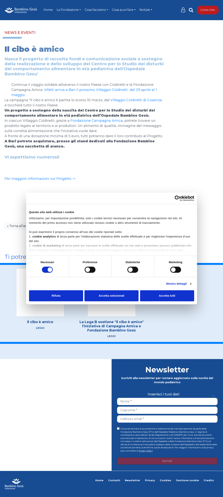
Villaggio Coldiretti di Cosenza (136, 100)
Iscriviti (167, 461)
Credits (209, 480)
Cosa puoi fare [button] (122, 10)
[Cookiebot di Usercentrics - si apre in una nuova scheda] (177, 198)
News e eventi (20, 32)
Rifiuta (56, 295)
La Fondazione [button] (68, 10)
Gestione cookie (187, 480)
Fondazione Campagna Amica (97, 121)
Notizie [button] (144, 10)
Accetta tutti (167, 295)
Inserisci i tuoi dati (163, 394)
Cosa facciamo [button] (95, 10)
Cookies (165, 480)
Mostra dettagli (176, 283)
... (213, 394)
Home (48, 10)
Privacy (150, 480)
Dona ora (208, 9)
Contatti (114, 480)
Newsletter (132, 480)
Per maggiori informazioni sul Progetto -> (40, 179)
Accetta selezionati (111, 295)
